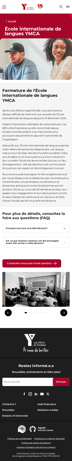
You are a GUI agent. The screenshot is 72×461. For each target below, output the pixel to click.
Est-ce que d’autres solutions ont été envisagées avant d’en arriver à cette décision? (36, 242)
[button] (26, 312)
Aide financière (47, 404)
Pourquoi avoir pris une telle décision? (36, 228)
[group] (36, 290)
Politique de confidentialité (19, 439)
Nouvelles (8, 410)
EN (68, 6)
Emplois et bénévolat (15, 415)
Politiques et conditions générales (49, 439)
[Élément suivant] (63, 312)
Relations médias (48, 410)
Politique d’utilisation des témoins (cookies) (36, 447)
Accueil (10, 21)
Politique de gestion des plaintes (36, 443)
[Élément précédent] (8, 312)
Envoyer (61, 381)
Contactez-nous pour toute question (31, 263)
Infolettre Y (9, 404)
